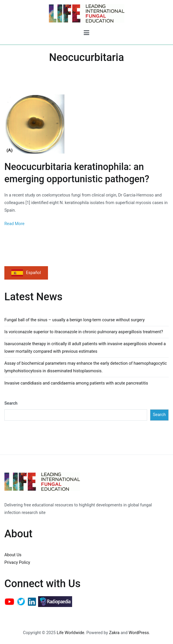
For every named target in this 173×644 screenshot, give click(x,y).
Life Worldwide (70, 632)
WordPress (139, 632)
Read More (14, 223)
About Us (13, 554)
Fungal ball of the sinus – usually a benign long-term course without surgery (74, 319)
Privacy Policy (17, 562)
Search (10, 403)
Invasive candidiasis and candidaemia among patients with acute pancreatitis (76, 383)
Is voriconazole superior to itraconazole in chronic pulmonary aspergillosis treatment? (83, 331)
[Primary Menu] (86, 33)
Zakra (114, 632)
